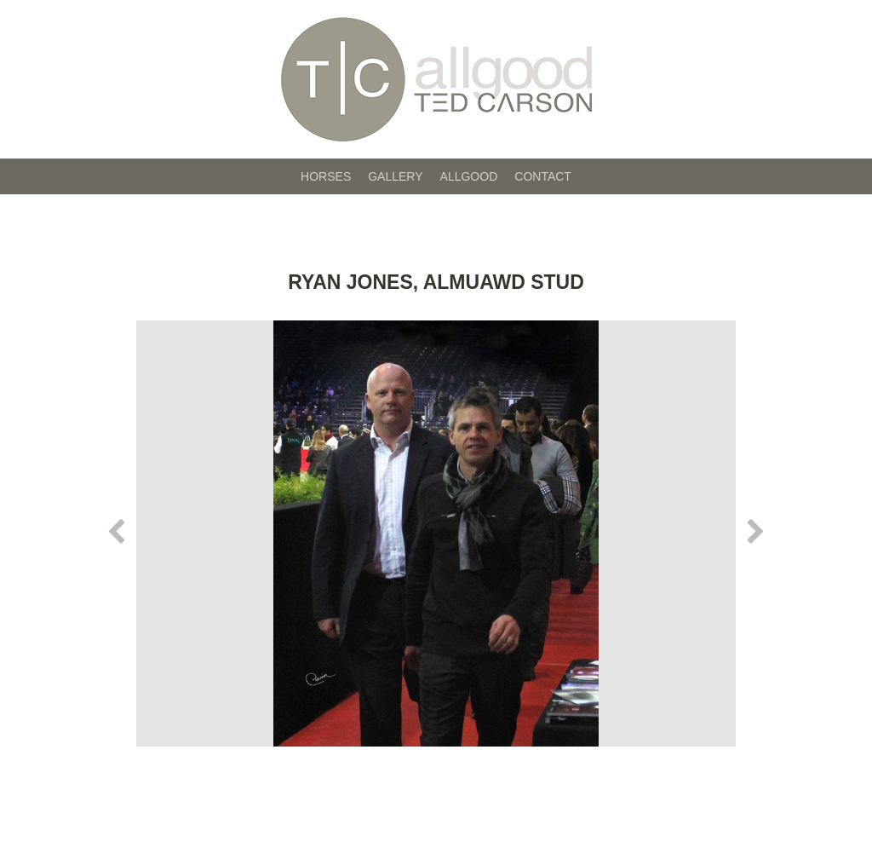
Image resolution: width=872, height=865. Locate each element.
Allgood (469, 176)
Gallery (395, 176)
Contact (542, 176)
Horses (326, 176)
